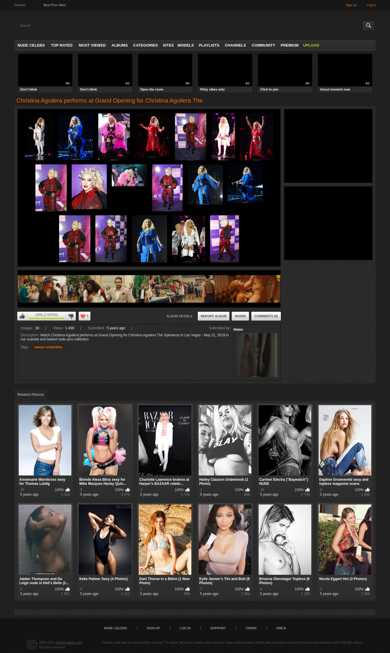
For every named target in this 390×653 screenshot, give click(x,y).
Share (240, 316)
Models (186, 45)
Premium (289, 45)
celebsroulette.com (68, 642)
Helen (238, 330)
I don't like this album (71, 316)
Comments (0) (266, 316)
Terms (251, 628)
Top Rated (62, 45)
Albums (119, 45)
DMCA (281, 628)
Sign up (351, 5)
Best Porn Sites (55, 5)
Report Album (213, 316)
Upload (311, 45)
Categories (145, 45)
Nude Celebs (31, 45)
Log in (371, 5)
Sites (168, 45)
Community (263, 45)
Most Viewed (92, 45)
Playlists (209, 45)
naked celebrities (48, 347)
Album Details (179, 316)
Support (218, 628)
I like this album (22, 316)
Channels (235, 45)
